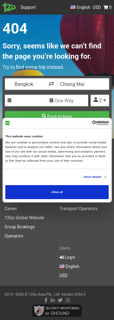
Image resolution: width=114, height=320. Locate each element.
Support (28, 7)
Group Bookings (20, 226)
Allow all (57, 192)
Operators (14, 236)
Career (11, 208)
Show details (92, 176)
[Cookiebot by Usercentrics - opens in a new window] (82, 123)
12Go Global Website (24, 217)
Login (67, 257)
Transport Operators (79, 208)
